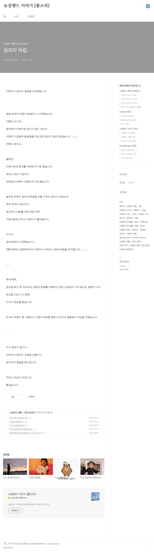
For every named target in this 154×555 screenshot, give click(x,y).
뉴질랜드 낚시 (143, 214)
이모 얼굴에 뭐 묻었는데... (21, 429)
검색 (141, 6)
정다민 (142, 226)
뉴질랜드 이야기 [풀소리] (26, 6)
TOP (148, 544)
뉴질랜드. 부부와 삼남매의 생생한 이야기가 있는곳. (29, 504)
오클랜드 (134, 230)
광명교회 (144, 222)
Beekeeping (128, 120)
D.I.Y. (125, 124)
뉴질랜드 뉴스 (128, 133)
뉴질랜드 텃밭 (124, 230)
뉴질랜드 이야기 (128, 129)
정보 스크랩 (127, 150)
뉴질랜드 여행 (128, 137)
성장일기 (136, 210)
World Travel (128, 141)
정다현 (121, 234)
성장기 (136, 222)
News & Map (128, 154)
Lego (143, 210)
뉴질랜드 (143, 230)
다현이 (133, 214)
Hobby (125, 112)
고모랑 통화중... (16, 421)
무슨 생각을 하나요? (18, 418)
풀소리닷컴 (145, 245)
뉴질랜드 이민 (124, 214)
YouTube (126, 158)
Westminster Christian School (132, 237)
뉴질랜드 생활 (15, 412)
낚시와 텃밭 (127, 116)
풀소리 (121, 218)
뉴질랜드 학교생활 (126, 226)
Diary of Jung (130, 107)
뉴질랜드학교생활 (126, 222)
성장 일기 (129, 218)
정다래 (121, 206)
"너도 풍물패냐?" (17, 425)
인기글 (130, 182)
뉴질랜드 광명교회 (126, 249)
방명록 (31, 16)
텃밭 (136, 218)
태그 (17, 16)
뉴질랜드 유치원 (125, 210)
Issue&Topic (127, 146)
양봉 (136, 226)
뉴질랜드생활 (135, 245)
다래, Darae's (128, 95)
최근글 (122, 182)
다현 (139, 206)
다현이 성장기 (136, 241)
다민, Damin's (129, 99)
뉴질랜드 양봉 (131, 234)
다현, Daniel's (29, 412)
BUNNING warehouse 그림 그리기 (25, 433)
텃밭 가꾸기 (123, 245)
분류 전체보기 (130, 85)
